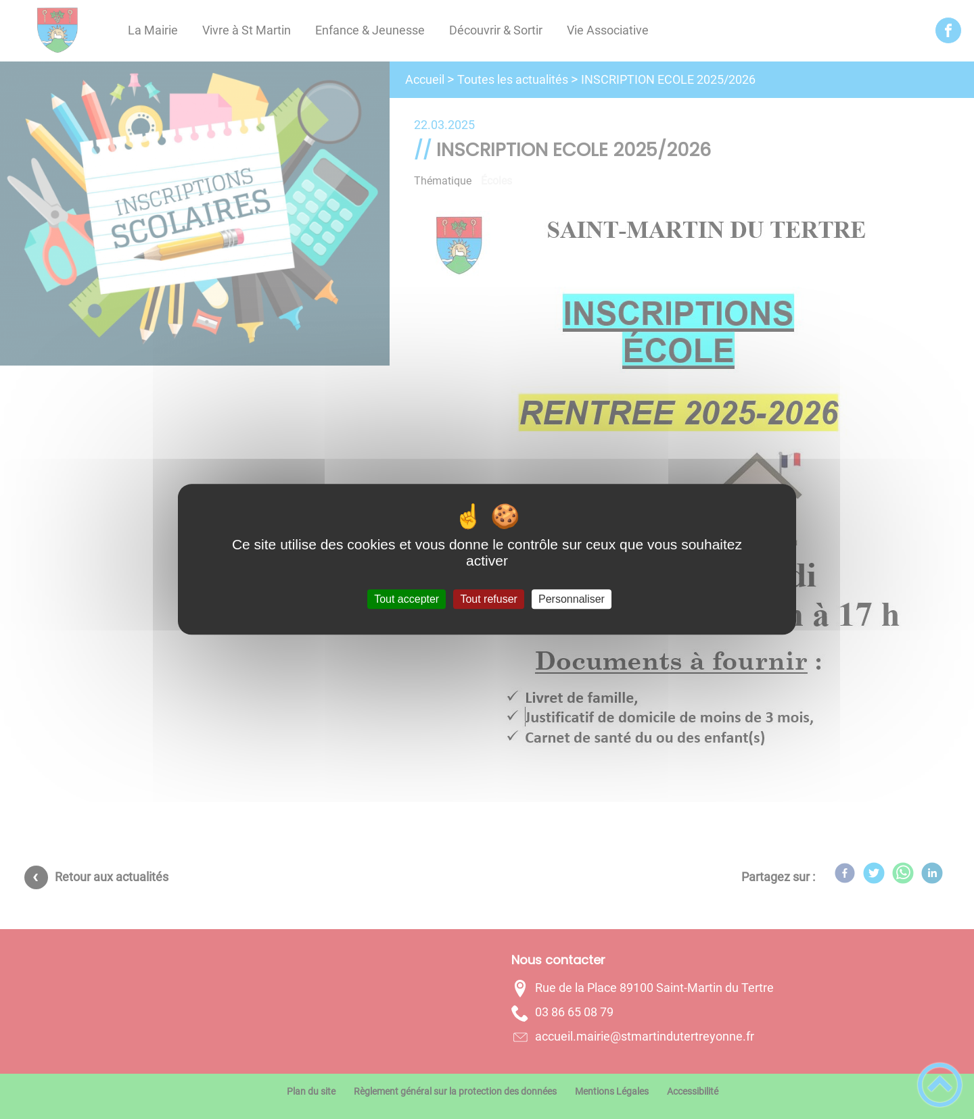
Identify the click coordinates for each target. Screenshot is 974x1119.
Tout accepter (406, 599)
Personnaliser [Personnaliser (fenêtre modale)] (571, 599)
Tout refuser (488, 599)
